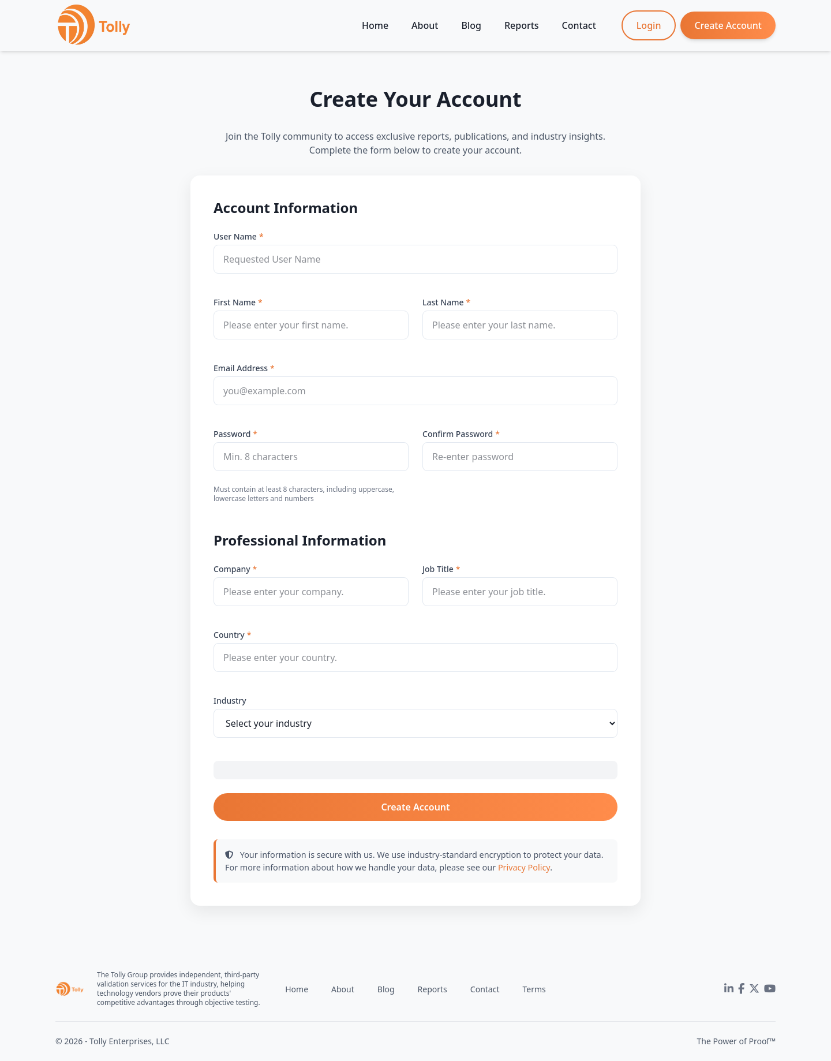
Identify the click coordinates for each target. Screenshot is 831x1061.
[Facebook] (741, 989)
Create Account (728, 25)
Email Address (241, 368)
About (424, 25)
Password (232, 433)
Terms (533, 989)
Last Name (442, 302)
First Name (235, 302)
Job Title (438, 568)
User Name (235, 236)
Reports (521, 25)
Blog (471, 25)
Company (232, 568)
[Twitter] (754, 989)
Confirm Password (457, 433)
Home (375, 25)
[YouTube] (770, 989)
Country (229, 634)
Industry (230, 700)
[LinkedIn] (728, 989)
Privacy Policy (524, 867)
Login (649, 25)
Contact (579, 25)
